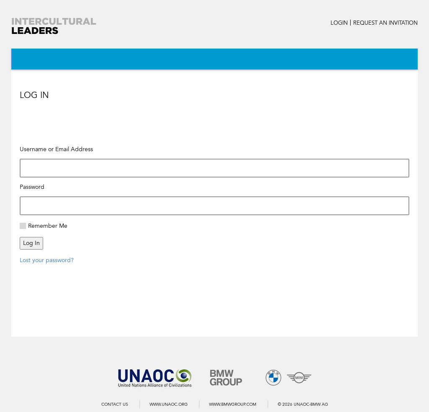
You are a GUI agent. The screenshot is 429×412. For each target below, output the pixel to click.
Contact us (114, 404)
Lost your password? (47, 260)
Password (32, 187)
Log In (31, 243)
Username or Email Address (56, 149)
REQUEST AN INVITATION (385, 23)
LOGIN (339, 23)
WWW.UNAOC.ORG (169, 404)
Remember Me (47, 225)
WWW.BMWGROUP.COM (232, 404)
